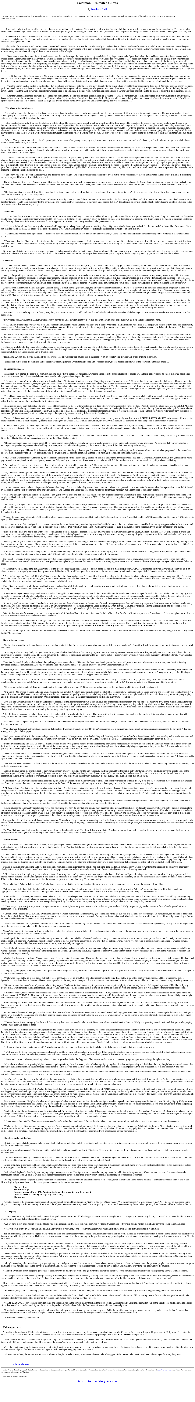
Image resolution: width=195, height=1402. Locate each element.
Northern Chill (99, 9)
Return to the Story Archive (97, 1381)
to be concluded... (21, 1364)
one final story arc (164, 1370)
